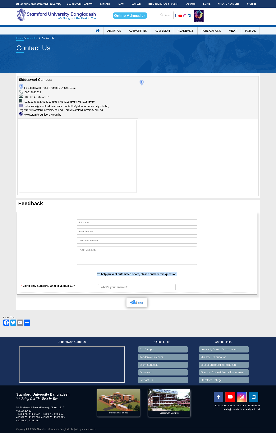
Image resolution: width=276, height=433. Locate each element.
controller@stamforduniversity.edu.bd (86, 106)
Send (136, 302)
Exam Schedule (149, 364)
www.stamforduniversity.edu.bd (42, 114)
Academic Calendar (151, 357)
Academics (186, 30)
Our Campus (147, 349)
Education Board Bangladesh (218, 364)
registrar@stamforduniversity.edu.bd (41, 110)
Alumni (191, 3)
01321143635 (86, 101)
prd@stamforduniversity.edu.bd (84, 110)
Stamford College (211, 380)
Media (233, 30)
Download (146, 372)
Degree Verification (80, 3)
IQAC (121, 3)
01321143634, (69, 101)
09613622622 (33, 92)
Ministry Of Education (213, 357)
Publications (211, 30)
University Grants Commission (218, 349)
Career (136, 3)
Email (206, 3)
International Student (163, 3)
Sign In (251, 3)
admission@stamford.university (43, 106)
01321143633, (51, 101)
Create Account (228, 3)
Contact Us (146, 380)
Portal (250, 30)
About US (114, 30)
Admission (162, 30)
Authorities (138, 30)
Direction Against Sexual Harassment (222, 372)
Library (105, 3)
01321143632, (33, 101)
